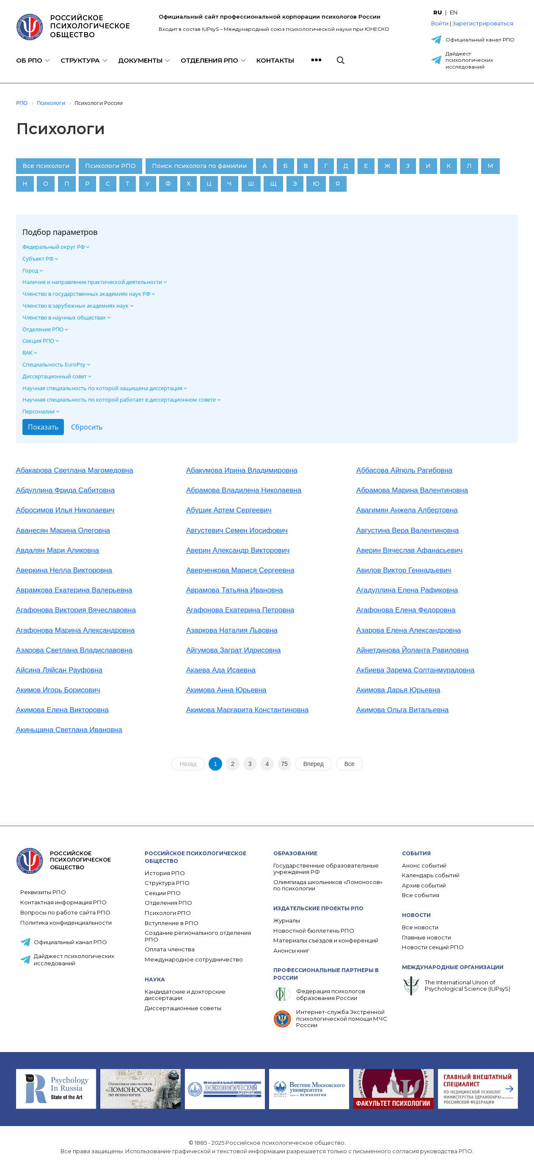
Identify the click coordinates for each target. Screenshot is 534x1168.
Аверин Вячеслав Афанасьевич (409, 550)
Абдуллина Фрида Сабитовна (65, 490)
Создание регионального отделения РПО (198, 936)
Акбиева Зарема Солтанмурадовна (415, 670)
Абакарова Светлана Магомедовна (74, 470)
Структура (80, 60)
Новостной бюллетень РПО (313, 931)
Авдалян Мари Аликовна (57, 550)
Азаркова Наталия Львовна (232, 630)
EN (453, 12)
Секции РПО (163, 893)
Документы (140, 60)
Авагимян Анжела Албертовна (407, 510)
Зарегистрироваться (482, 23)
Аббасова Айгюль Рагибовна (404, 470)
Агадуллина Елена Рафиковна (407, 590)
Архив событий (424, 885)
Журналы (286, 920)
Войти (440, 23)
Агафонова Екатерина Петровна (240, 610)
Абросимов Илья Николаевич (65, 510)
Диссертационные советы (183, 1008)
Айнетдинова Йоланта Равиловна (412, 650)
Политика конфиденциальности (66, 922)
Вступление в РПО (171, 923)
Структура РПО (167, 883)
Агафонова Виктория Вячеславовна (76, 610)
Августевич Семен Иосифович (237, 530)
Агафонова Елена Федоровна (405, 610)
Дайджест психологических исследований (469, 60)
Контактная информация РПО (63, 902)
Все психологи (45, 166)
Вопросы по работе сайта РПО (65, 912)
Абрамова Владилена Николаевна (243, 490)
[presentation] (509, 1088)
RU (437, 12)
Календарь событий (431, 875)
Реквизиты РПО (43, 892)
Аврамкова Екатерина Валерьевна (74, 590)
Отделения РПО (209, 60)
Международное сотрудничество (194, 959)
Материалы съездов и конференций (325, 940)
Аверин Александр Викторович (237, 550)
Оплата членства (170, 949)
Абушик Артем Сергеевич (229, 510)
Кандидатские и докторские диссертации (185, 995)
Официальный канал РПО (480, 39)
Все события (420, 895)
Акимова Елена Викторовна (62, 710)
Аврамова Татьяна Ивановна (234, 590)
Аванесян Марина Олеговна (63, 530)
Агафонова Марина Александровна (75, 630)
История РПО (165, 873)
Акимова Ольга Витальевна (402, 710)
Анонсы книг (291, 951)
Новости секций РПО (433, 947)
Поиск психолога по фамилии (199, 166)
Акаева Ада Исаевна (221, 670)
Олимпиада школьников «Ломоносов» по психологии (328, 885)
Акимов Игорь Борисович (58, 690)
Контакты (275, 60)
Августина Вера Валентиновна (407, 530)
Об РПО (29, 60)
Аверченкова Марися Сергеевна (240, 570)
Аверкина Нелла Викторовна (64, 570)
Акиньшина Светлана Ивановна (69, 730)
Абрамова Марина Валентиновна (412, 490)
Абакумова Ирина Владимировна (241, 470)
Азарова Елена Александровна (408, 630)
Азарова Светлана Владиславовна (74, 650)
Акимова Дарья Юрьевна (398, 690)
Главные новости (426, 937)
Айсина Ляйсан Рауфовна (59, 670)
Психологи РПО (110, 166)
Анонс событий (424, 865)
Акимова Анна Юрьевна (226, 690)
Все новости (420, 927)
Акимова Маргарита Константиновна (247, 710)
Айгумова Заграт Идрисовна (233, 650)
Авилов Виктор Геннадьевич (403, 570)
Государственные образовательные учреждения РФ (326, 869)
